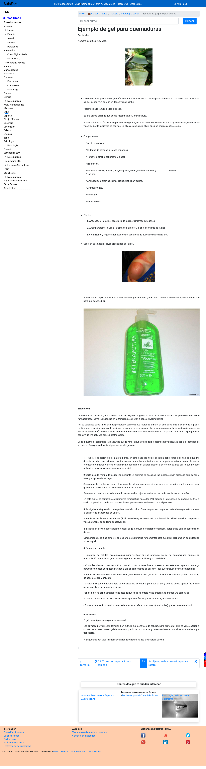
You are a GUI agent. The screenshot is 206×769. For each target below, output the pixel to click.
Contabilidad (13, 85)
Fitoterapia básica (130, 13)
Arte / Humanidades (14, 104)
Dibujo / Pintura (11, 119)
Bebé (6, 137)
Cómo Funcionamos (14, 732)
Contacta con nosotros (83, 735)
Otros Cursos (10, 184)
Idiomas (8, 26)
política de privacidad (77, 751)
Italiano (11, 42)
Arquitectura (10, 188)
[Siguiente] (173, 663)
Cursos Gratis (12, 18)
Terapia (114, 13)
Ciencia (7, 97)
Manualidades (11, 70)
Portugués (12, 46)
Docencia (8, 123)
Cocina (7, 93)
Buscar (189, 21)
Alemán (11, 38)
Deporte (8, 115)
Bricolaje (8, 134)
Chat (77, 4)
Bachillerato (10, 173)
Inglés (10, 30)
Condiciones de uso (60, 751)
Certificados (10, 739)
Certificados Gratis (105, 4)
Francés (11, 34)
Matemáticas (14, 101)
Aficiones (8, 108)
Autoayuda (9, 73)
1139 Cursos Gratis (64, 4)
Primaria (8, 149)
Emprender (12, 81)
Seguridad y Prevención (15, 180)
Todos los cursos (12, 22)
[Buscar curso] (128, 21)
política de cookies (94, 751)
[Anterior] (116, 663)
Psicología (9, 141)
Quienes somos (11, 735)
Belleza (7, 130)
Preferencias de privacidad (17, 746)
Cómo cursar (88, 4)
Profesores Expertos (14, 742)
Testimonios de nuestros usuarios (89, 732)
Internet (7, 66)
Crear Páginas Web (17, 54)
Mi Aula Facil (180, 4)
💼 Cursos (93, 13)
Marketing (12, 89)
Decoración (9, 126)
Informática (9, 50)
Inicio (6, 11)
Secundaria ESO (12, 152)
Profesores (122, 4)
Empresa (8, 77)
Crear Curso (136, 4)
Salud (6, 112)
